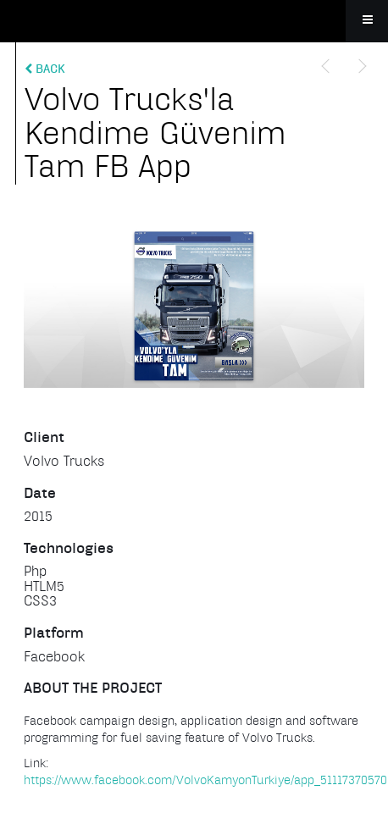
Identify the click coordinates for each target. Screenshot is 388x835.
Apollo (194, 21)
